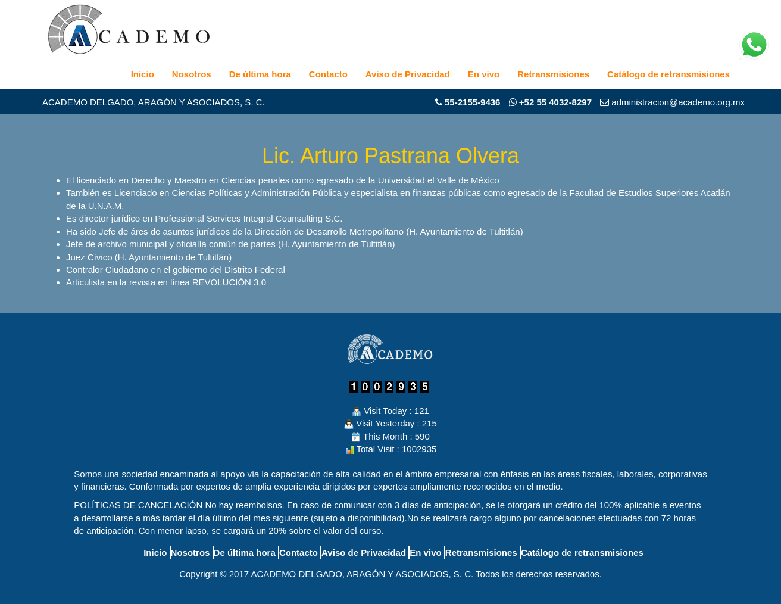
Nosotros (191, 74)
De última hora (260, 74)
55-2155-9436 (472, 102)
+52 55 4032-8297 (550, 102)
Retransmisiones (553, 74)
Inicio (142, 74)
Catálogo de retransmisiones (668, 74)
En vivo (483, 74)
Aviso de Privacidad (407, 74)
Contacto (328, 74)
